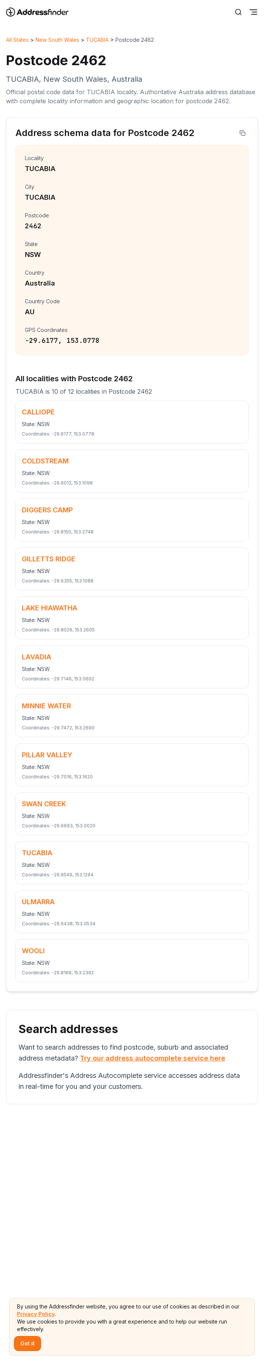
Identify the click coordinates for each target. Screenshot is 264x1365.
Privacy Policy (36, 1314)
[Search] (238, 12)
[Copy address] (242, 133)
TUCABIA (97, 40)
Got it (27, 1343)
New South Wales (57, 40)
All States (17, 40)
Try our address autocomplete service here (152, 1058)
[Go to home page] (42, 12)
